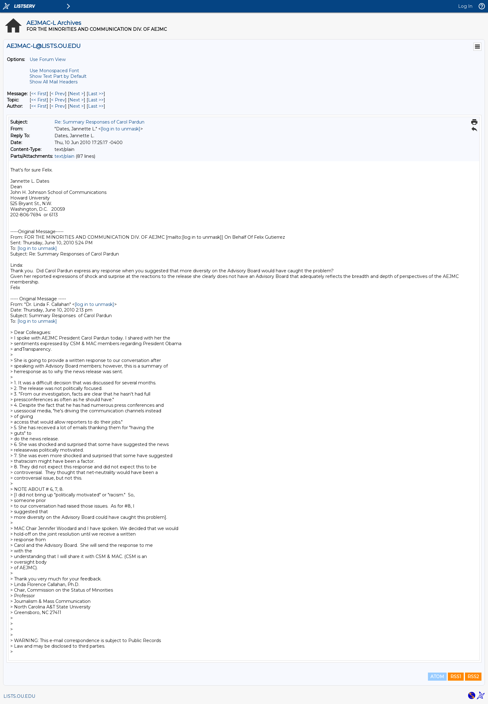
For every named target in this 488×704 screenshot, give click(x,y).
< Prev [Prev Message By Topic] (58, 100)
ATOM (437, 676)
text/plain (64, 156)
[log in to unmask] (120, 129)
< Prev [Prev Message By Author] (58, 106)
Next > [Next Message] (76, 93)
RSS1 (455, 676)
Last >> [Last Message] (96, 93)
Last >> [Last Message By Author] (96, 106)
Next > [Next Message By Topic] (76, 100)
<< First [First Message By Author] (39, 106)
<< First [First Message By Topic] (39, 100)
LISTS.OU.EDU (19, 696)
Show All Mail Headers (53, 82)
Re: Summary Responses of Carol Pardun (99, 122)
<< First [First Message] (39, 93)
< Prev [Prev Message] (58, 93)
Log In (465, 6)
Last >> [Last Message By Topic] (96, 100)
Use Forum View (48, 59)
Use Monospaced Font (54, 70)
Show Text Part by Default (58, 76)
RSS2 (473, 676)
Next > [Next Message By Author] (76, 106)
